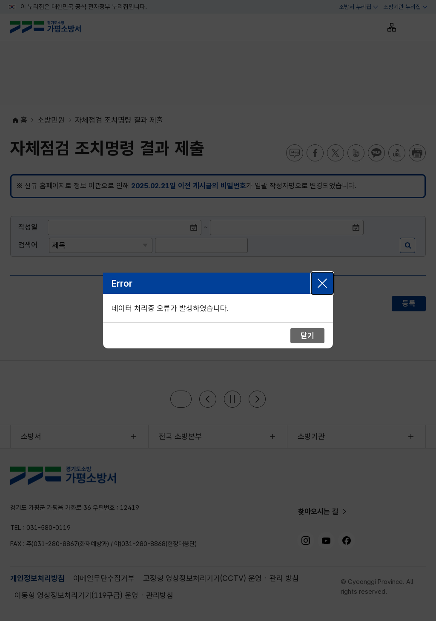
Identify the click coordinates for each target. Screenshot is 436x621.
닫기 (322, 283)
